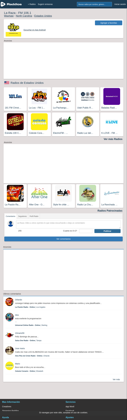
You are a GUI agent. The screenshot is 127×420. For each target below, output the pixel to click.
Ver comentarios (63, 239)
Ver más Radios (113, 139)
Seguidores (22, 216)
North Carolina (24, 15)
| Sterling (31, 325)
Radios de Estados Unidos (27, 82)
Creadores (6, 406)
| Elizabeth (29, 371)
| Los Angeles (30, 307)
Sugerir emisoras (45, 4)
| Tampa (28, 341)
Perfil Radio (34, 216)
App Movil (70, 406)
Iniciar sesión (120, 4)
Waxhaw (9, 15)
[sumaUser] (85, 231)
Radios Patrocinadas (109, 210)
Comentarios (10, 216)
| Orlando (32, 356)
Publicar (107, 231)
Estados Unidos (43, 15)
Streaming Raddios (10, 411)
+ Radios (32, 4)
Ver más (116, 379)
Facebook (70, 411)
